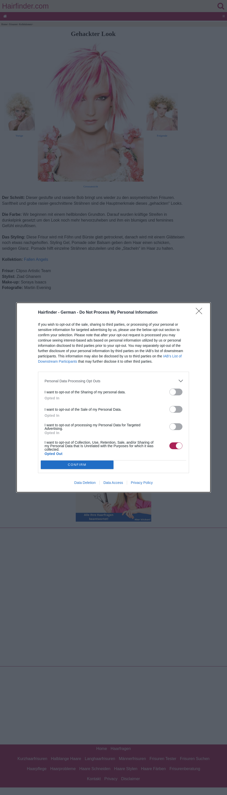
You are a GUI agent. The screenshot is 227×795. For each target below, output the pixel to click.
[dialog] (113, 397)
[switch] (175, 392)
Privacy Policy (142, 483)
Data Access (113, 483)
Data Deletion (85, 483)
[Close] (200, 312)
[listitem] (113, 381)
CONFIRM (77, 465)
